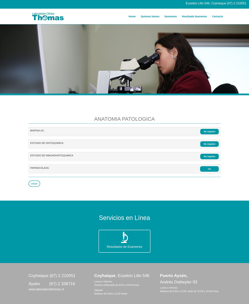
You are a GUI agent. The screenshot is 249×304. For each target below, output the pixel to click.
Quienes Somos (150, 16)
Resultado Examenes (194, 16)
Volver (34, 183)
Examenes (170, 16)
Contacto (217, 16)
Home (132, 16)
